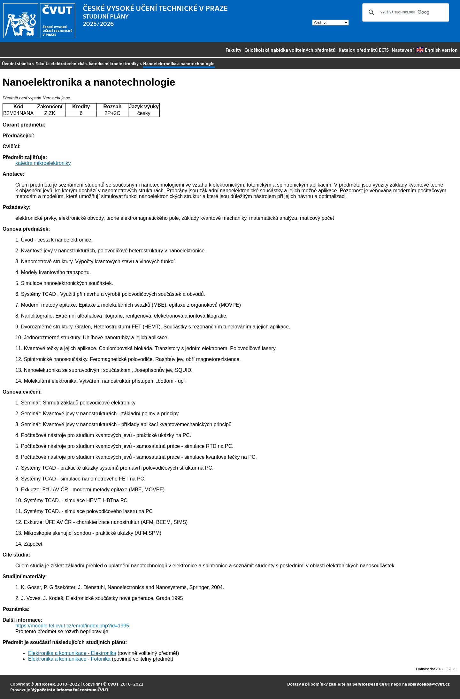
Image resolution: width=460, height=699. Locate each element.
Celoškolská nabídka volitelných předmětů (290, 50)
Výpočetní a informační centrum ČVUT (69, 689)
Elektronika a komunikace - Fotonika (69, 659)
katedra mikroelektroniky (114, 63)
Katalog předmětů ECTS (364, 50)
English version (437, 50)
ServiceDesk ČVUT (371, 683)
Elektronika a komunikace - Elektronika (72, 653)
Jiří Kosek (45, 683)
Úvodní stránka (16, 63)
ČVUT (113, 683)
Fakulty (233, 50)
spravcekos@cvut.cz (429, 683)
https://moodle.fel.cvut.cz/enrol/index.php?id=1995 (72, 625)
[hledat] (404, 12)
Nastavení (403, 50)
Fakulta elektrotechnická (59, 63)
